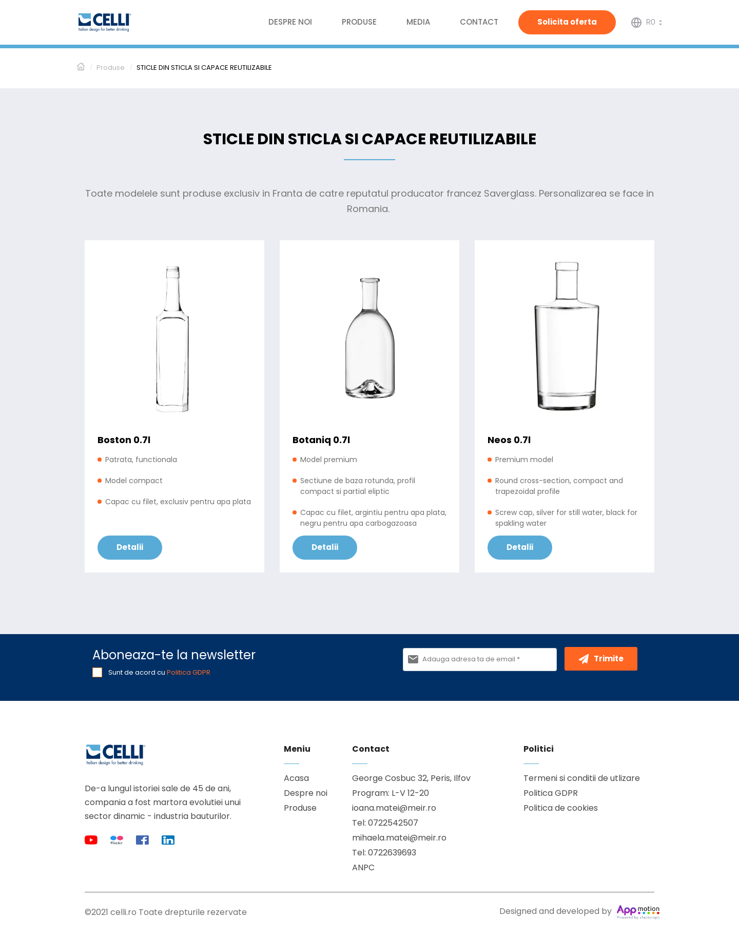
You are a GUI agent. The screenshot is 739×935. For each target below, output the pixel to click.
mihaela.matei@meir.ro (399, 838)
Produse (300, 808)
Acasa (296, 778)
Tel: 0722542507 (385, 823)
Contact (479, 21)
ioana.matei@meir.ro (394, 808)
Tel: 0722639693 (384, 852)
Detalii (129, 547)
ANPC (363, 867)
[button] (646, 22)
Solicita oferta (567, 21)
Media (418, 21)
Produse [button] (359, 21)
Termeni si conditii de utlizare (581, 778)
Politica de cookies (560, 808)
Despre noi (290, 21)
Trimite (601, 658)
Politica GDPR (188, 672)
